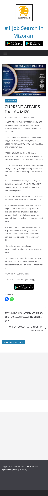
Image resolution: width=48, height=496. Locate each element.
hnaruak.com (29, 117)
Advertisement (11, 101)
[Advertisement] (24, 376)
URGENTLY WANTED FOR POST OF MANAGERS (27, 328)
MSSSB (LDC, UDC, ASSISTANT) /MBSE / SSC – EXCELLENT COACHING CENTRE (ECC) (22, 317)
